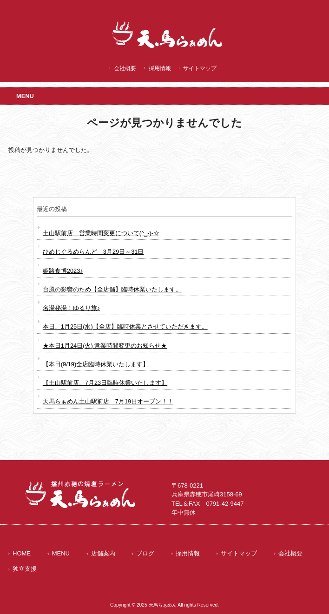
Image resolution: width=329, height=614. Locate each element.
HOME (22, 553)
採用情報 (160, 68)
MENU (61, 553)
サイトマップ (200, 68)
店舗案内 (103, 553)
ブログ (145, 553)
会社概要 (125, 68)
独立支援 (25, 568)
